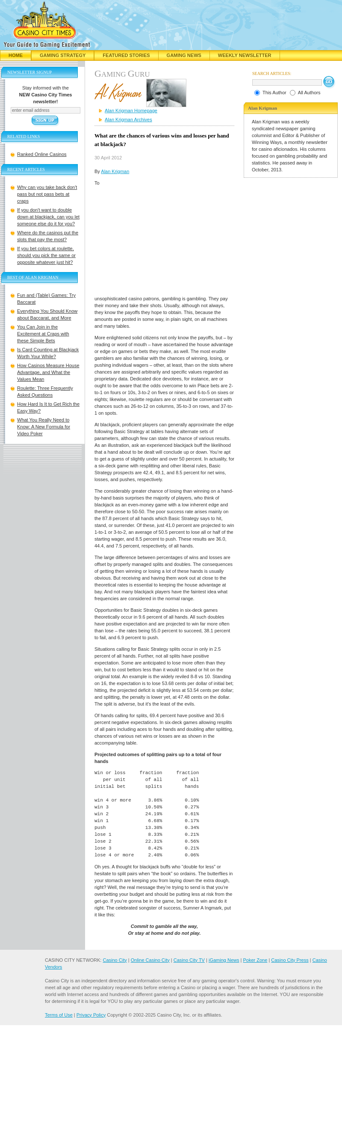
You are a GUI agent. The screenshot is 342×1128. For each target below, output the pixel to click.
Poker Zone (255, 960)
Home (16, 55)
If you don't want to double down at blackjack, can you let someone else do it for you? (48, 216)
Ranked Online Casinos (42, 154)
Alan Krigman (115, 171)
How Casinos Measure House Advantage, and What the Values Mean (48, 372)
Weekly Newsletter (244, 55)
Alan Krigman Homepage (131, 110)
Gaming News (184, 55)
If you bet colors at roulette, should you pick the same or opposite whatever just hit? (46, 255)
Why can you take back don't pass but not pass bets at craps (47, 194)
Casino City (115, 960)
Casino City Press (289, 960)
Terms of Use (59, 1014)
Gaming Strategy (63, 55)
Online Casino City (150, 960)
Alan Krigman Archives (128, 119)
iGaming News (224, 960)
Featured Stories (126, 55)
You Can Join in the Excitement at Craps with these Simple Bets (43, 333)
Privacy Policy (91, 1014)
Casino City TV (189, 960)
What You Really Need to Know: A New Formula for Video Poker (43, 426)
